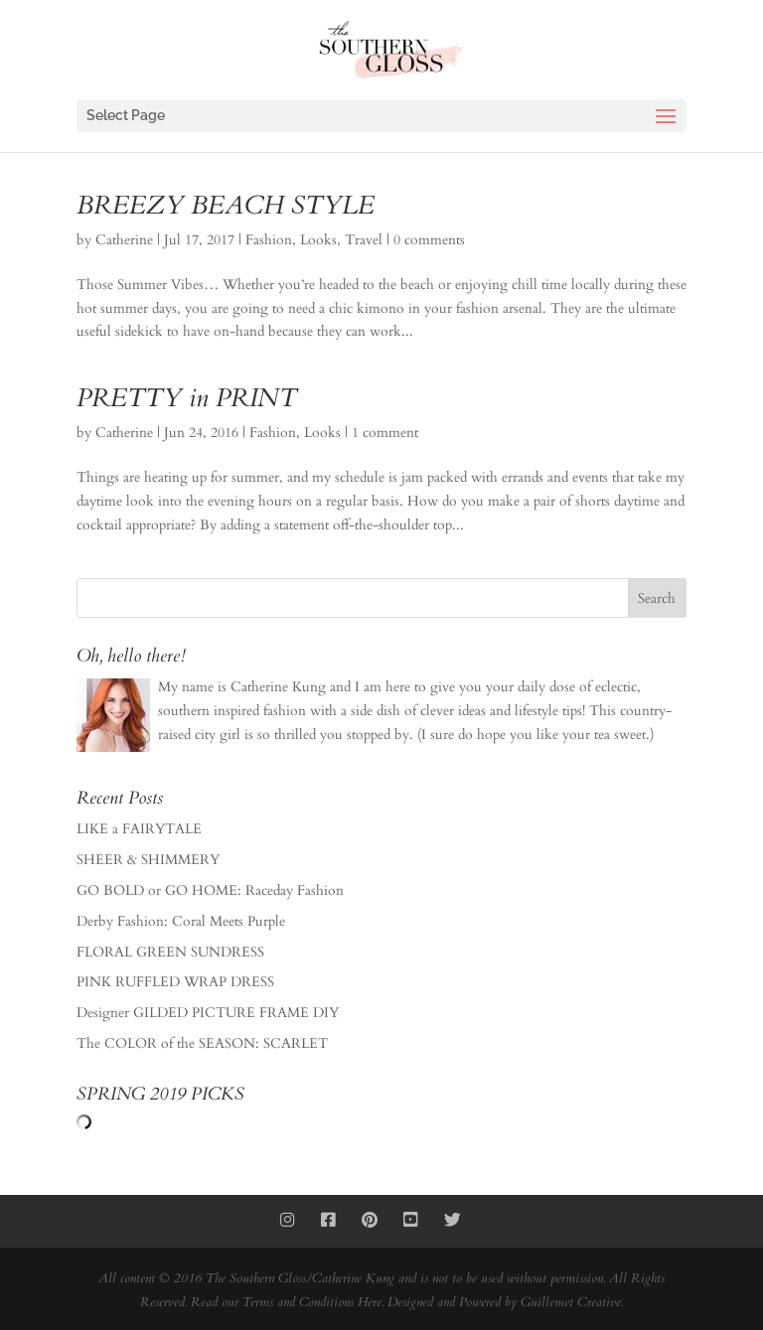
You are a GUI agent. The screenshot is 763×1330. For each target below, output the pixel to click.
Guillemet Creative (571, 1302)
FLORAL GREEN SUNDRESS (170, 952)
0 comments (429, 239)
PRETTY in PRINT (186, 397)
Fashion (268, 239)
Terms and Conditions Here (312, 1302)
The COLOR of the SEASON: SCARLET (202, 1043)
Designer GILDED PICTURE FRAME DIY (207, 1012)
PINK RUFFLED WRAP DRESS (175, 981)
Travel (363, 239)
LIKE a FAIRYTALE (139, 828)
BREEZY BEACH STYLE (225, 205)
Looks (318, 239)
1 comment (385, 432)
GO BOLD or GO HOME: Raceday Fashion (210, 890)
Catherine (124, 239)
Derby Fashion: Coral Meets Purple (180, 921)
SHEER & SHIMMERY (148, 859)
